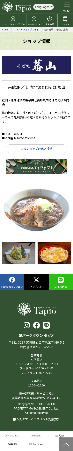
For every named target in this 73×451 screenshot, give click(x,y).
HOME (5, 29)
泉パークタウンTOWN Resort (36, 444)
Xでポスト (36, 282)
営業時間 (49, 21)
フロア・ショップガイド (13, 21)
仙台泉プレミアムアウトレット (36, 436)
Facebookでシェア (12, 282)
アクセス (65, 21)
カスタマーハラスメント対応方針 (36, 419)
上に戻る (66, 444)
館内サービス (34, 21)
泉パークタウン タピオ (16, 7)
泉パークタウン (12, 436)
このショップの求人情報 (36, 149)
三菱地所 (12, 444)
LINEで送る (61, 282)
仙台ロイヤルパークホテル (60, 436)
